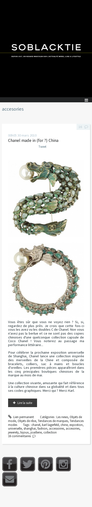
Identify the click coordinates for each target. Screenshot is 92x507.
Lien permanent (21, 417)
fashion (42, 428)
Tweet (42, 147)
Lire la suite (24, 403)
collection (50, 432)
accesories (72, 428)
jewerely (13, 432)
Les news (62, 417)
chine (64, 425)
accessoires (56, 428)
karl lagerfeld (50, 425)
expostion (76, 425)
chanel (35, 425)
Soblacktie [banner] (46, 48)
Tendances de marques (53, 421)
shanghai (30, 428)
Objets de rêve (27, 421)
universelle (15, 428)
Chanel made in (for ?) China (33, 140)
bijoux (24, 432)
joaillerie (36, 432)
